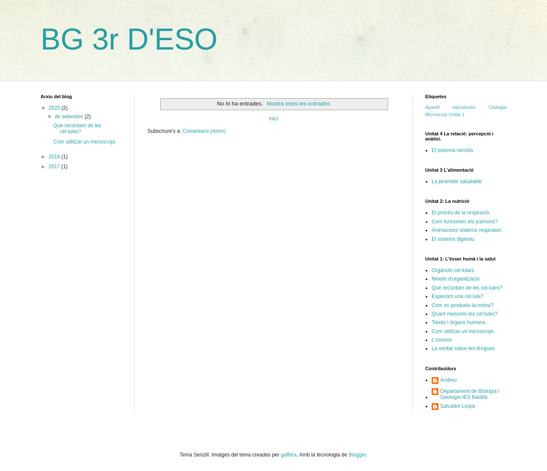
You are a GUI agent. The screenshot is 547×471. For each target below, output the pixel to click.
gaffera (289, 455)
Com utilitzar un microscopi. (84, 142)
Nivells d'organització (455, 279)
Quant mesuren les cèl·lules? (465, 314)
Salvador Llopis (457, 406)
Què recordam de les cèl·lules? (77, 129)
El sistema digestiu (453, 239)
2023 (55, 108)
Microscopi (436, 114)
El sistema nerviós (452, 150)
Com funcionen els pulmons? (465, 222)
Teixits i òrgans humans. (459, 322)
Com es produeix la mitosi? (463, 305)
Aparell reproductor (450, 107)
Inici (273, 119)
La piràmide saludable (457, 181)
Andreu (448, 380)
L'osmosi (442, 340)
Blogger (357, 455)
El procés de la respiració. (461, 213)
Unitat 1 (457, 114)
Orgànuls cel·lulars (453, 270)
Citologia (497, 107)
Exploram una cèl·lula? (457, 296)
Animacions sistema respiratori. (467, 230)
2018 (55, 157)
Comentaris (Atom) (204, 131)
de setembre (70, 117)
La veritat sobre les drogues (463, 348)
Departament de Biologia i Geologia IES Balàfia (469, 394)
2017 (55, 167)
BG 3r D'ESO (129, 39)
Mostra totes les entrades (298, 103)
